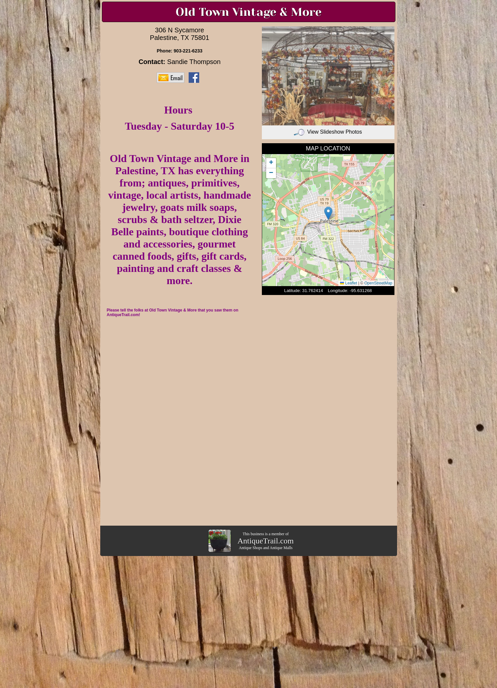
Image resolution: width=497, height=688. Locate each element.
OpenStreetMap (378, 283)
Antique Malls (281, 547)
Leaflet (348, 283)
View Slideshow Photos (328, 132)
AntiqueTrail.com (265, 541)
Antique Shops (250, 547)
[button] (328, 213)
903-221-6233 (188, 50)
